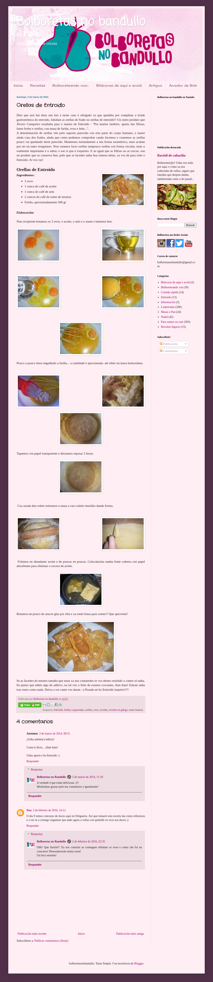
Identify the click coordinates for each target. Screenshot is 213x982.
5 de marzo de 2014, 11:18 (87, 777)
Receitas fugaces (171, 326)
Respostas (36, 769)
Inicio (18, 85)
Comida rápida (169, 292)
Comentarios (169, 351)
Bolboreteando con (172, 287)
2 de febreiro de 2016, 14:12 (49, 810)
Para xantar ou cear (172, 321)
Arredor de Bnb (183, 85)
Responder (32, 761)
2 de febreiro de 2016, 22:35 (88, 841)
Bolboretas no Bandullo (51, 777)
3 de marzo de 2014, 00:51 (54, 733)
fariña (67, 709)
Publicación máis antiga (130, 933)
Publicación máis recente (32, 933)
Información (168, 302)
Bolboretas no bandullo (81, 22)
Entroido (58, 709)
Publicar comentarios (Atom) (51, 940)
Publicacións (169, 344)
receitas (104, 709)
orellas (88, 709)
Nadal (164, 316)
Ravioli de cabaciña (171, 155)
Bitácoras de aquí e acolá (119, 85)
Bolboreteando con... (70, 85)
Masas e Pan (168, 311)
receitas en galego (118, 709)
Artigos (155, 85)
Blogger (138, 963)
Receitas (37, 85)
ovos (95, 709)
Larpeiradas (78, 709)
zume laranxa (136, 709)
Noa (28, 810)
